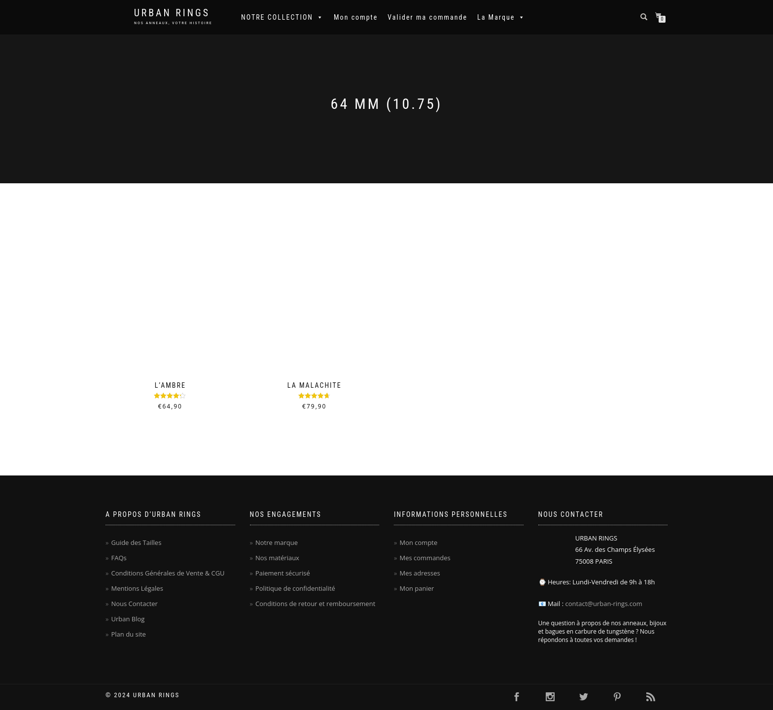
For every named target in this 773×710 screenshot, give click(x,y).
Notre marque (276, 542)
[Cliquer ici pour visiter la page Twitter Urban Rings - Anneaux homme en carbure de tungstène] (583, 697)
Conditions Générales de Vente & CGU (167, 573)
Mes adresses (419, 573)
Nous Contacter (134, 603)
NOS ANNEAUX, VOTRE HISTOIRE (173, 23)
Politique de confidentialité (295, 588)
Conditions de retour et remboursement (315, 603)
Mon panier (416, 588)
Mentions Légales (137, 588)
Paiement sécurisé (282, 573)
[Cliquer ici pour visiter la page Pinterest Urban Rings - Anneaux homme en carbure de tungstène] (617, 697)
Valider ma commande (427, 17)
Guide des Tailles (136, 542)
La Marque (501, 17)
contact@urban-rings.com (603, 603)
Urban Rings (172, 13)
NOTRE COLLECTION (282, 17)
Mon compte (356, 17)
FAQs (118, 557)
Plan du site (128, 634)
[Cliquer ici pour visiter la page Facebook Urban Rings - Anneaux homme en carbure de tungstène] (516, 697)
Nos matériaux (277, 557)
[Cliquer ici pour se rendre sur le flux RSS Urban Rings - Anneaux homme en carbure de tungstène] (651, 697)
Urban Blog (127, 618)
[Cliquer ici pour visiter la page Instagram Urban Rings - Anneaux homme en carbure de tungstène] (550, 697)
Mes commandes (424, 557)
